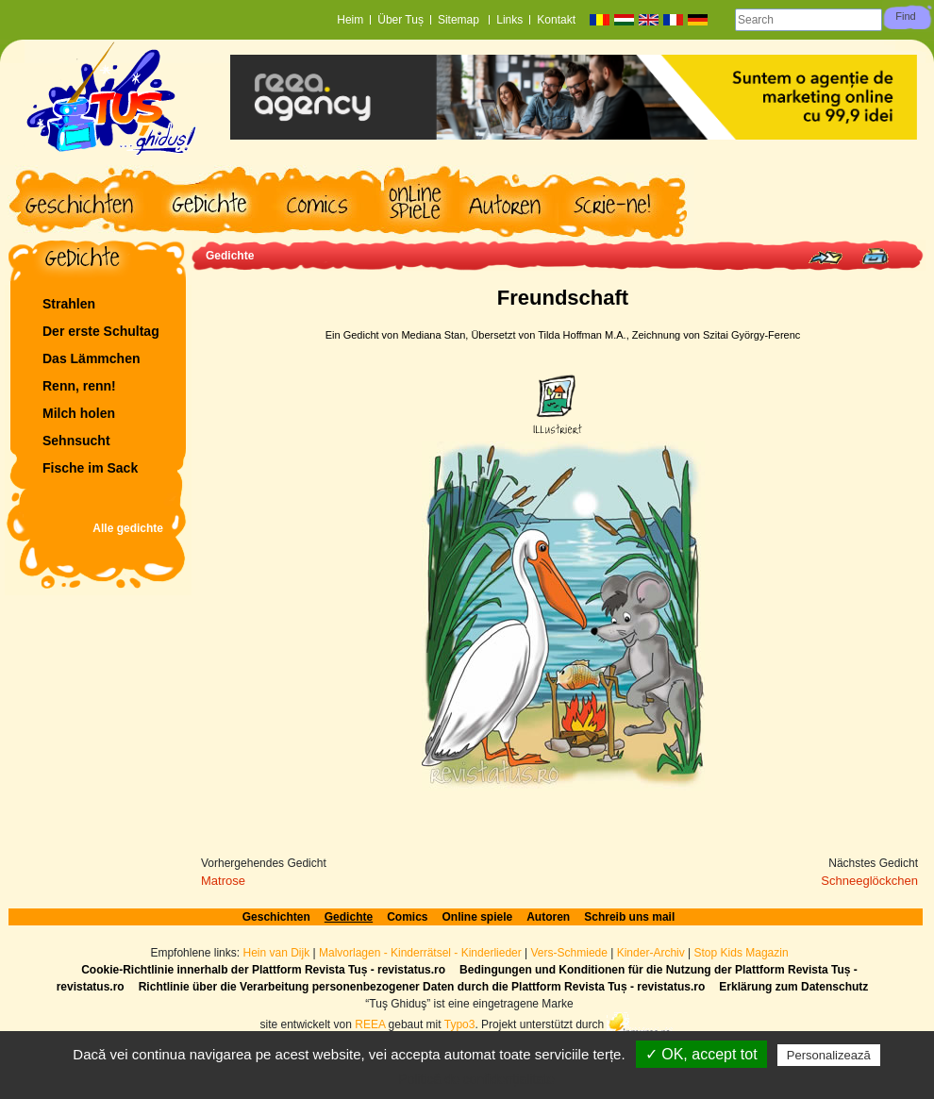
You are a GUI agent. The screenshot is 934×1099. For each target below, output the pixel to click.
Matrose (223, 881)
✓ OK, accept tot (701, 1054)
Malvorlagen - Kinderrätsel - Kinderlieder (420, 952)
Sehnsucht (76, 440)
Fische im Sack (90, 467)
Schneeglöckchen (869, 881)
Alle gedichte (127, 528)
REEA (370, 1024)
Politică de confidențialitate (476, 1079)
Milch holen (78, 413)
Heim (350, 19)
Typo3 (459, 1024)
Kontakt (556, 19)
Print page (875, 256)
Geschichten (276, 917)
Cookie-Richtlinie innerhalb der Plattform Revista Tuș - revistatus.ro (263, 969)
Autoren (548, 917)
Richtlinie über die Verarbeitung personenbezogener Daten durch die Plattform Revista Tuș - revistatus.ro (422, 986)
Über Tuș (400, 19)
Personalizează (829, 1055)
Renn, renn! (79, 385)
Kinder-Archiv (652, 952)
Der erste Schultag (100, 331)
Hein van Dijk (275, 952)
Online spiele (477, 917)
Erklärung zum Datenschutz (793, 986)
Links (509, 19)
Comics (407, 917)
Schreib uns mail (629, 917)
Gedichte (230, 255)
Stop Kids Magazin (741, 952)
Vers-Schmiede (569, 952)
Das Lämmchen (91, 358)
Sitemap (460, 19)
